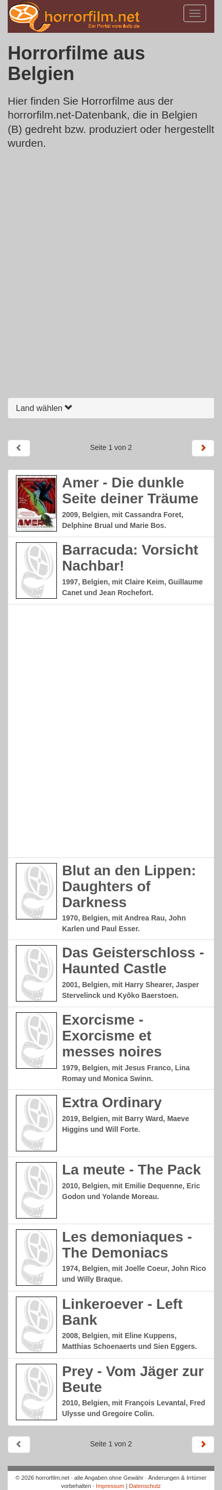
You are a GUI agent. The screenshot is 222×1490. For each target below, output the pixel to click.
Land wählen (44, 408)
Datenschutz (145, 1486)
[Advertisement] (111, 276)
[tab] (111, 408)
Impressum (110, 1486)
